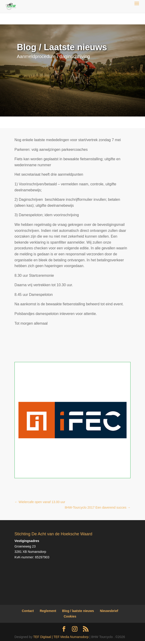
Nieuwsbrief (109, 611)
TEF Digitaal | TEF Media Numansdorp (61, 637)
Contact (28, 611)
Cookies (70, 616)
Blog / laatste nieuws (78, 611)
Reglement (48, 611)
